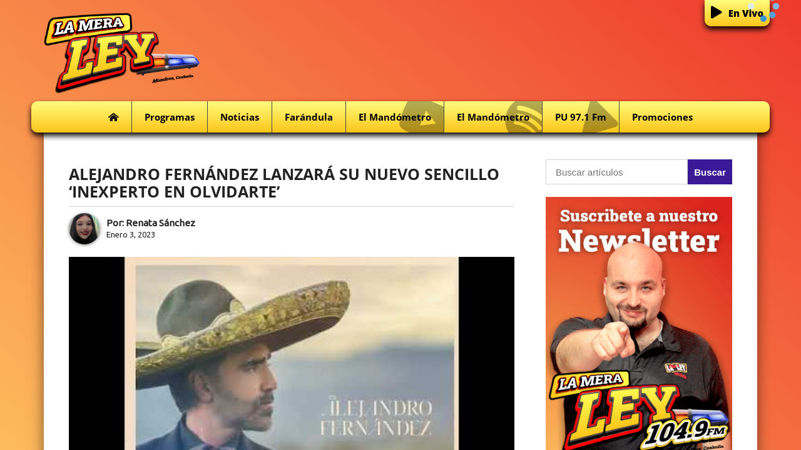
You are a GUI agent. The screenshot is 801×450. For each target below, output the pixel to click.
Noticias (239, 117)
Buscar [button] (710, 172)
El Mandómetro (401, 117)
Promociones (662, 117)
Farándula (309, 117)
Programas (170, 117)
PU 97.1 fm (587, 117)
